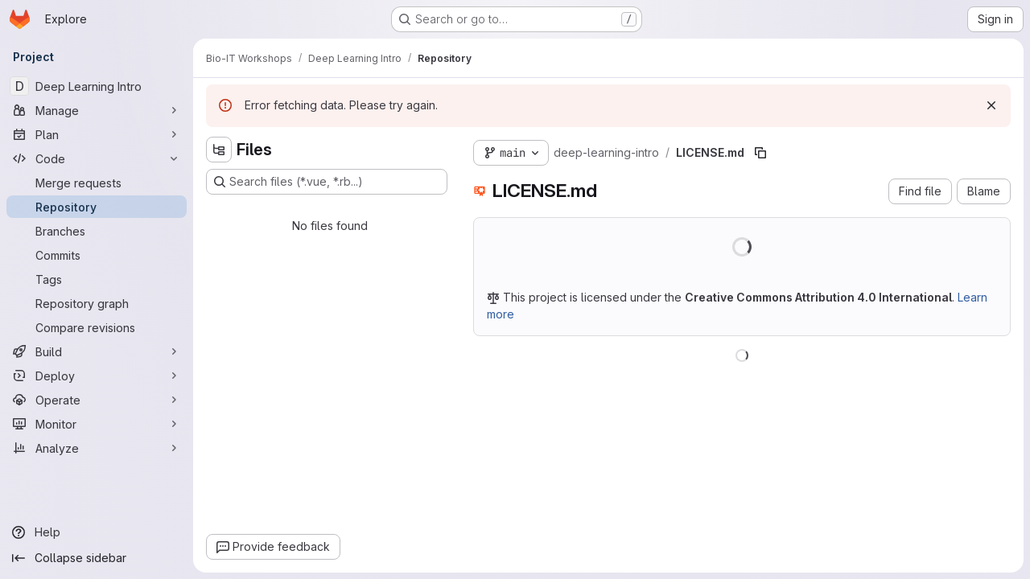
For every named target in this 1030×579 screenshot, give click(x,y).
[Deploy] (96, 375)
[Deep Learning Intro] (96, 86)
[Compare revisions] (96, 327)
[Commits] (96, 255)
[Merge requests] (96, 182)
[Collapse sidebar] (96, 558)
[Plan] (96, 134)
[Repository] (96, 206)
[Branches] (96, 231)
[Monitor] (96, 424)
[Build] (96, 351)
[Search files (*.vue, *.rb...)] (326, 182)
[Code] (96, 158)
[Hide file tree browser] (219, 149)
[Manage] (96, 110)
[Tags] (96, 279)
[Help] (96, 532)
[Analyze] (96, 448)
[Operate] (96, 399)
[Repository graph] (96, 303)
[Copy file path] (760, 153)
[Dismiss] (991, 105)
